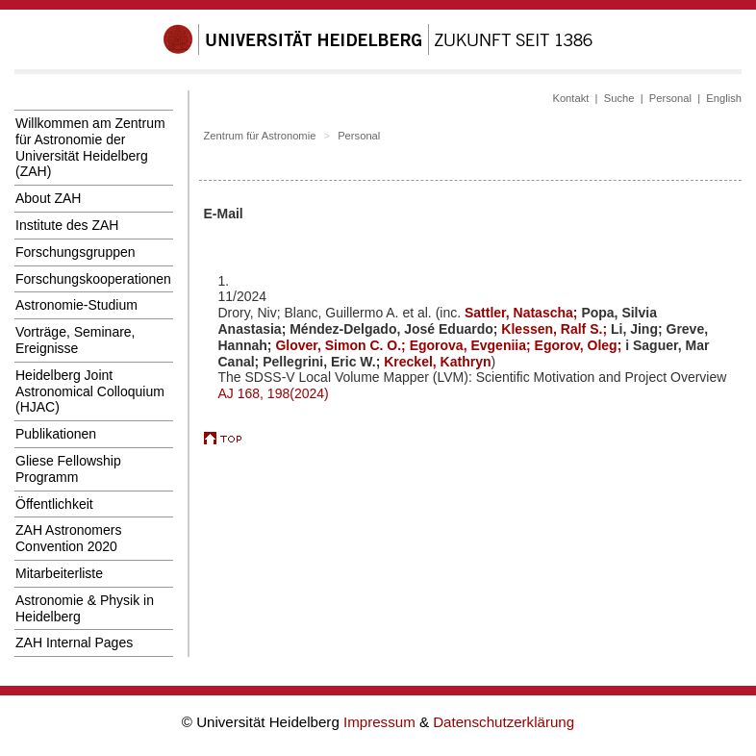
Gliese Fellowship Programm (68, 469)
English (724, 98)
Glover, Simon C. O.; (342, 345)
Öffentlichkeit (54, 504)
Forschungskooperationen (93, 279)
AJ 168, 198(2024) (273, 393)
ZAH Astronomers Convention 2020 (68, 538)
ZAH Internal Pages (74, 642)
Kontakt (570, 98)
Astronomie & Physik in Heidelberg (84, 608)
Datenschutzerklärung (503, 722)
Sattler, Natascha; (523, 312)
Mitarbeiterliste (59, 573)
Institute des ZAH (66, 225)
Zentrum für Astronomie (260, 135)
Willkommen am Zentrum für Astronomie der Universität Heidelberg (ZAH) (90, 147)
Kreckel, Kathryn (437, 361)
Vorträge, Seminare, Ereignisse (75, 340)
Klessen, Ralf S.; (556, 329)
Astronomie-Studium (76, 305)
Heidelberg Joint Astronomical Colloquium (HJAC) (89, 391)
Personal (670, 98)
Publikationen (55, 433)
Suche (619, 98)
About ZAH (48, 198)
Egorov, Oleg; (580, 345)
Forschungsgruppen (75, 252)
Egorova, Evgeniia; (472, 345)
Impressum (381, 722)
